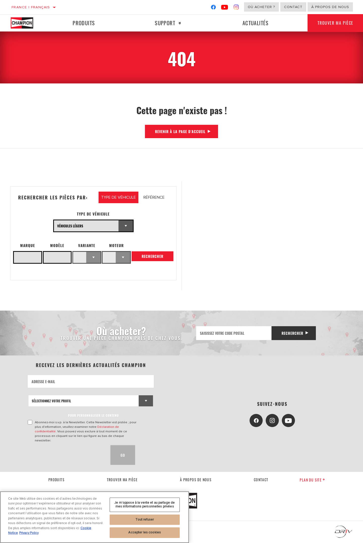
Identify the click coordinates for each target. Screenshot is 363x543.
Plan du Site (312, 479)
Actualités (256, 23)
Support (165, 23)
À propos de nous (330, 7)
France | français (31, 7)
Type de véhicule (93, 214)
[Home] (26, 23)
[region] (94, 517)
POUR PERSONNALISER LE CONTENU (93, 415)
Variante (86, 245)
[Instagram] (236, 8)
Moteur (116, 245)
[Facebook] (213, 8)
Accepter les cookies (144, 532)
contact (261, 479)
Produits (84, 23)
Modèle (57, 245)
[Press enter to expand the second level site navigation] (180, 23)
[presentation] (66, 455)
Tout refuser (144, 520)
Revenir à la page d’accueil (180, 131)
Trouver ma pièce (122, 479)
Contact (293, 7)
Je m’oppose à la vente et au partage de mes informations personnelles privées (144, 505)
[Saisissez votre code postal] (234, 333)
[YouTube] (224, 8)
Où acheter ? (261, 7)
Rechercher (152, 256)
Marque (27, 245)
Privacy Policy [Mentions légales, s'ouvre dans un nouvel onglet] (29, 533)
